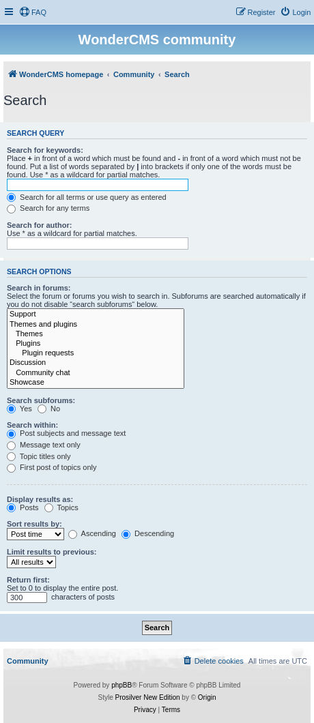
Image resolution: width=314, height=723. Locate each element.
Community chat (95, 373)
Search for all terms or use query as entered (87, 197)
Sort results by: (34, 524)
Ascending (92, 533)
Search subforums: (41, 400)
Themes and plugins (95, 324)
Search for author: (39, 225)
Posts (23, 507)
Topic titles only (38, 456)
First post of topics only (52, 467)
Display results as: (40, 499)
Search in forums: (39, 288)
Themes (95, 334)
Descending (148, 533)
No (49, 408)
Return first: (28, 580)
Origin (207, 697)
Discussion (95, 363)
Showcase (95, 382)
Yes (19, 408)
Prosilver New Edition (147, 697)
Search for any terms (48, 208)
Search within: (32, 425)
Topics (61, 507)
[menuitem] (32, 12)
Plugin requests (95, 353)
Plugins (95, 344)
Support (95, 314)
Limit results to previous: (51, 552)
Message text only (44, 445)
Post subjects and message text (66, 433)
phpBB (121, 685)
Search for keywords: (45, 150)
